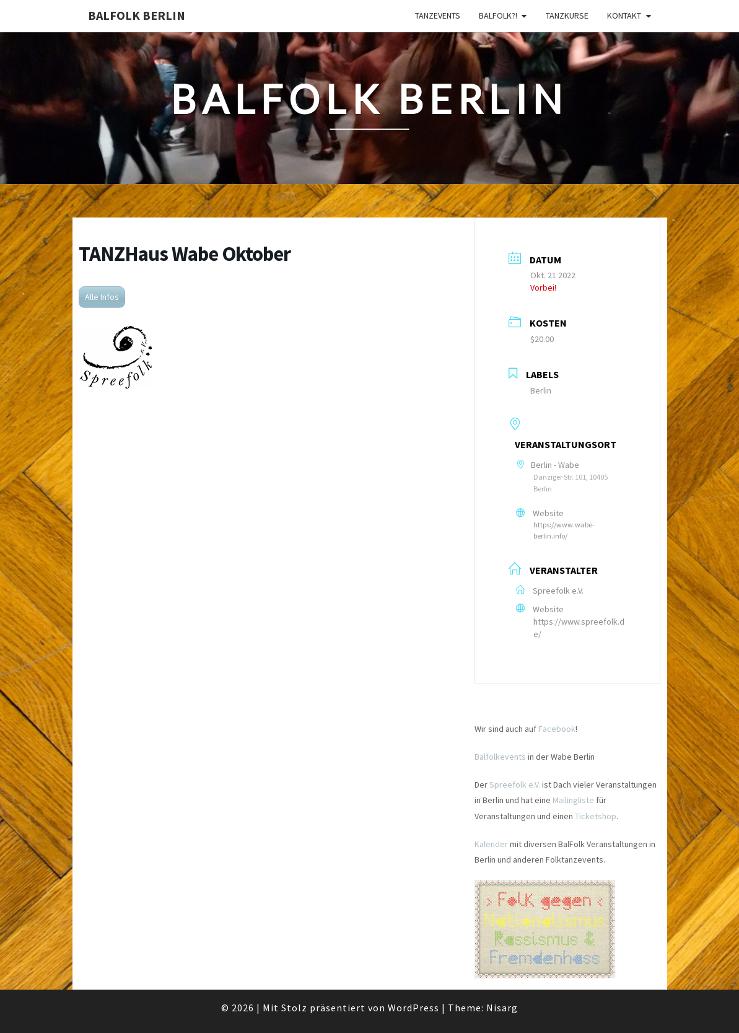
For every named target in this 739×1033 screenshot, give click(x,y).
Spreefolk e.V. (514, 784)
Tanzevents (437, 15)
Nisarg (502, 1007)
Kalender (491, 844)
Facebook (556, 728)
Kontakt (624, 15)
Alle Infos (102, 296)
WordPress (413, 1007)
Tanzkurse (567, 15)
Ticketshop (595, 816)
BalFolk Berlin (136, 15)
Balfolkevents (500, 756)
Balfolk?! (498, 15)
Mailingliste (573, 800)
